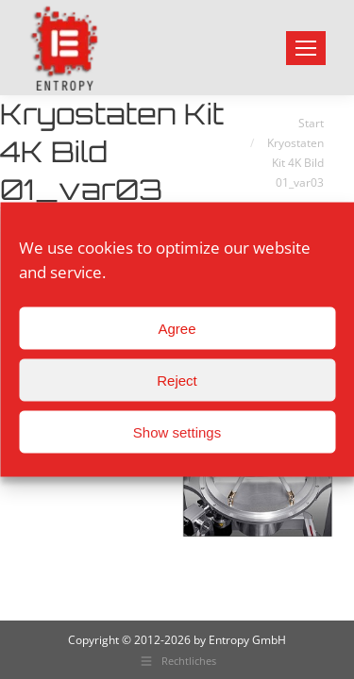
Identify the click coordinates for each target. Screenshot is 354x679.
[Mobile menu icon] (306, 48)
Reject (177, 380)
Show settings (177, 431)
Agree (176, 328)
